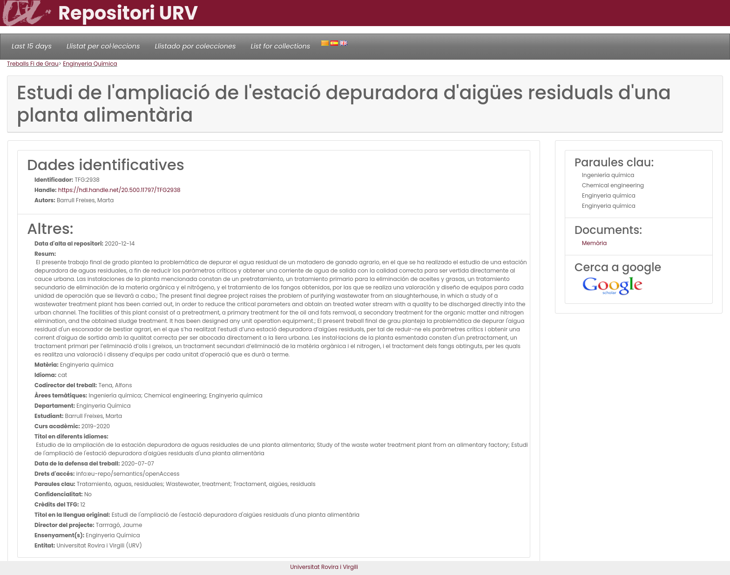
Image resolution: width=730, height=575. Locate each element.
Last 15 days (32, 46)
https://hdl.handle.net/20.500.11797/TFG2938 (119, 190)
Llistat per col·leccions (103, 46)
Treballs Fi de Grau (33, 64)
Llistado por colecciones (195, 46)
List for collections (280, 46)
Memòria (594, 243)
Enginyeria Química (90, 64)
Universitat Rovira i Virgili (324, 567)
